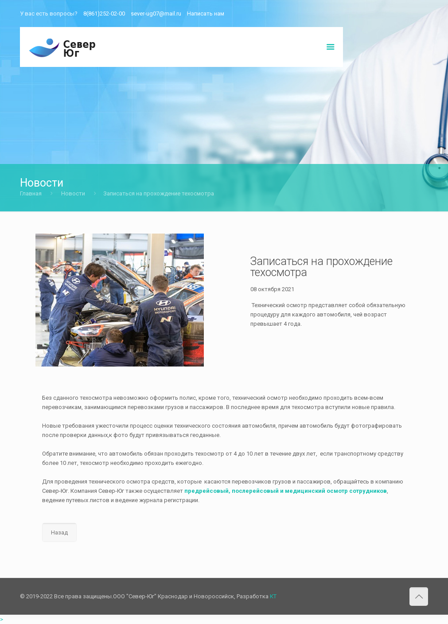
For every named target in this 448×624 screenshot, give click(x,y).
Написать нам (205, 13)
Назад (59, 532)
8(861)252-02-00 (104, 13)
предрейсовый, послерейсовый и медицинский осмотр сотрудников (285, 491)
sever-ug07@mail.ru (156, 13)
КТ (273, 596)
